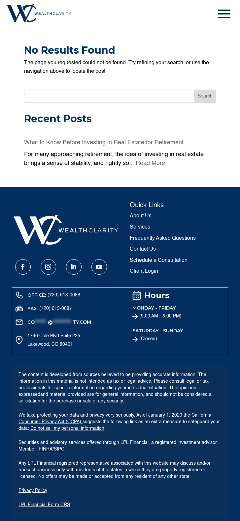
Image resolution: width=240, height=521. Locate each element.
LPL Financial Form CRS (44, 505)
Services (140, 227)
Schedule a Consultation (159, 260)
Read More (150, 163)
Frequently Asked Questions (163, 238)
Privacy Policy (32, 490)
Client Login (144, 271)
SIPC (59, 449)
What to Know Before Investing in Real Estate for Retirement (104, 143)
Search (205, 96)
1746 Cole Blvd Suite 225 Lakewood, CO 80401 (53, 340)
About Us (141, 216)
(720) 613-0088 (64, 295)
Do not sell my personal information (66, 428)
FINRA (45, 449)
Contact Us (143, 249)
